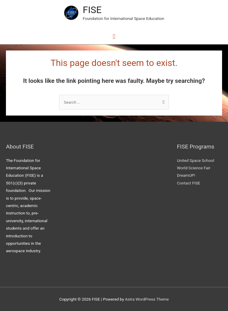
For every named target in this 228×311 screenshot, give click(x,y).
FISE (92, 9)
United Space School (195, 160)
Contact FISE (188, 183)
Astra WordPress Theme (147, 299)
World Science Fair (193, 167)
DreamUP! (186, 175)
